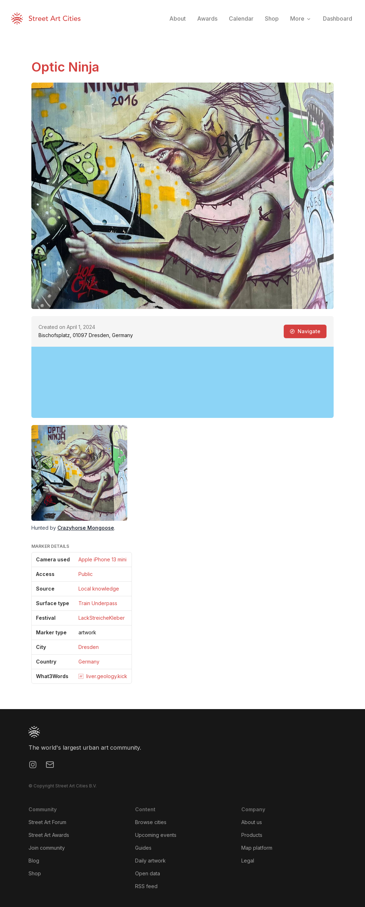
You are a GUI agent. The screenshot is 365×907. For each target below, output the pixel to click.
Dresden (88, 647)
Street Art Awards (49, 835)
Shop (35, 873)
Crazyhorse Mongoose (85, 528)
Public (85, 574)
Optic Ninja (65, 67)
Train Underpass (97, 603)
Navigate (305, 331)
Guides (143, 848)
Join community (47, 848)
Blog (34, 861)
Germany (88, 662)
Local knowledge (98, 589)
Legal (247, 861)
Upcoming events (155, 835)
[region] (182, 382)
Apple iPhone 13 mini (102, 559)
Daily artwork (150, 861)
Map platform (256, 848)
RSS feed (146, 886)
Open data (147, 873)
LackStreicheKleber (101, 618)
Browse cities (150, 822)
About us (251, 822)
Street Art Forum (47, 822)
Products (251, 835)
